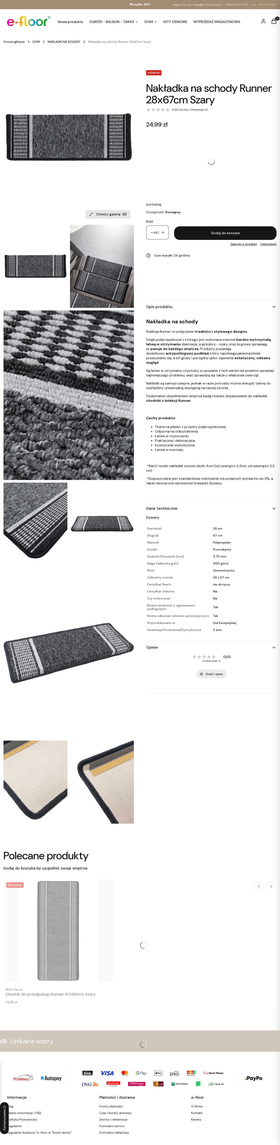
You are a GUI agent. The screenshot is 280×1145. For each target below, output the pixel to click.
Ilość (149, 221)
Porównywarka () (4, 1118)
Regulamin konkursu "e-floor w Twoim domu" (39, 1133)
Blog (10, 1106)
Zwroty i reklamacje (113, 1119)
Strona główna (14, 42)
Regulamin (14, 1126)
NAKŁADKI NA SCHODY (64, 42)
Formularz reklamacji (114, 1133)
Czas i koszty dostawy (115, 1113)
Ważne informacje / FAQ (24, 1113)
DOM (36, 42)
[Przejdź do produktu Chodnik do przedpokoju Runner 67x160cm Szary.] (58, 931)
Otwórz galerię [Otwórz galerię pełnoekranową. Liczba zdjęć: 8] (108, 214)
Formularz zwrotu (111, 1126)
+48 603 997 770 (236, 4)
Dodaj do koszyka (225, 233)
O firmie (197, 1106)
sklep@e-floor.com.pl (207, 4)
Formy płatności (111, 1106)
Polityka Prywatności (22, 1119)
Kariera (196, 1119)
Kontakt (197, 1113)
